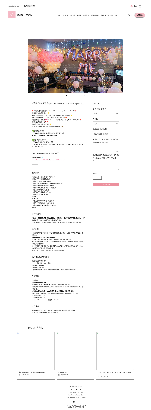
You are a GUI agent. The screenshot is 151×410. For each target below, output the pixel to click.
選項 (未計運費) (99, 109)
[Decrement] (94, 177)
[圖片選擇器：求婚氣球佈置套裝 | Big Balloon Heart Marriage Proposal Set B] (67, 95)
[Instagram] (129, 15)
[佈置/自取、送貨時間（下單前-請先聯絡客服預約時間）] (106, 147)
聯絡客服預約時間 (100, 129)
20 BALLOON (24, 15)
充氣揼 (96, 119)
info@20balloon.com (14, 6)
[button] (140, 6)
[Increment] (100, 177)
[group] (75, 356)
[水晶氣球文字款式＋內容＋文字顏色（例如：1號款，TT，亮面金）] (106, 165)
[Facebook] (132, 15)
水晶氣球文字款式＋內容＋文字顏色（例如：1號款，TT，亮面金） (106, 158)
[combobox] (106, 113)
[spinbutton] (97, 177)
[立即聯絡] (140, 15)
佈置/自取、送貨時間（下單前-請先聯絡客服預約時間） (105, 141)
